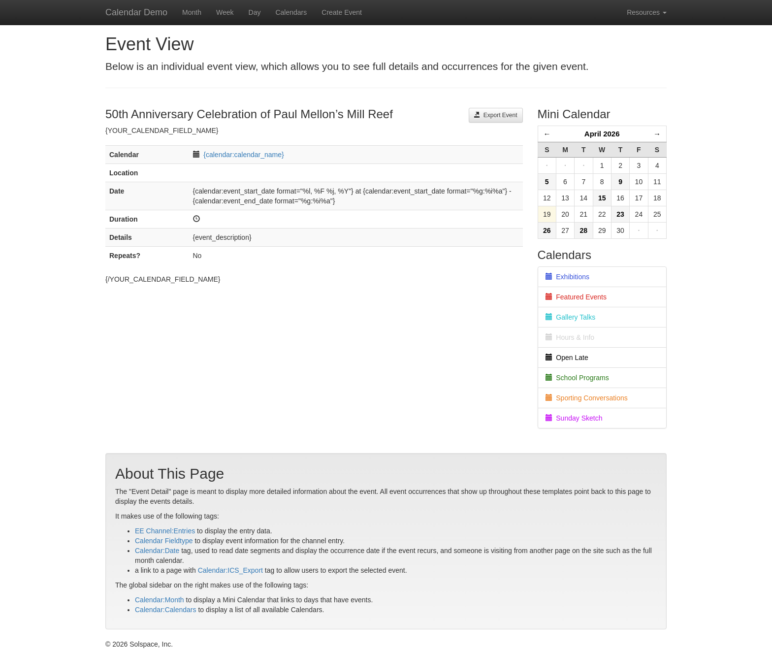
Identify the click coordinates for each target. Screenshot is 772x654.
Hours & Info (570, 337)
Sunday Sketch (574, 418)
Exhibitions (567, 277)
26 (547, 230)
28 (584, 230)
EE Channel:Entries (165, 531)
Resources (647, 12)
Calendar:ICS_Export (230, 570)
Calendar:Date (157, 551)
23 (620, 214)
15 (602, 198)
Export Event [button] (495, 115)
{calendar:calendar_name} (243, 155)
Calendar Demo (136, 12)
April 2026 (602, 134)
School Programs (577, 378)
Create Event (342, 12)
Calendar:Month (159, 600)
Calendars (291, 12)
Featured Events (576, 297)
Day (255, 12)
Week (225, 12)
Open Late (567, 357)
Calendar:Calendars (165, 610)
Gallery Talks (571, 317)
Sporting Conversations (587, 398)
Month (191, 12)
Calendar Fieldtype (164, 541)
